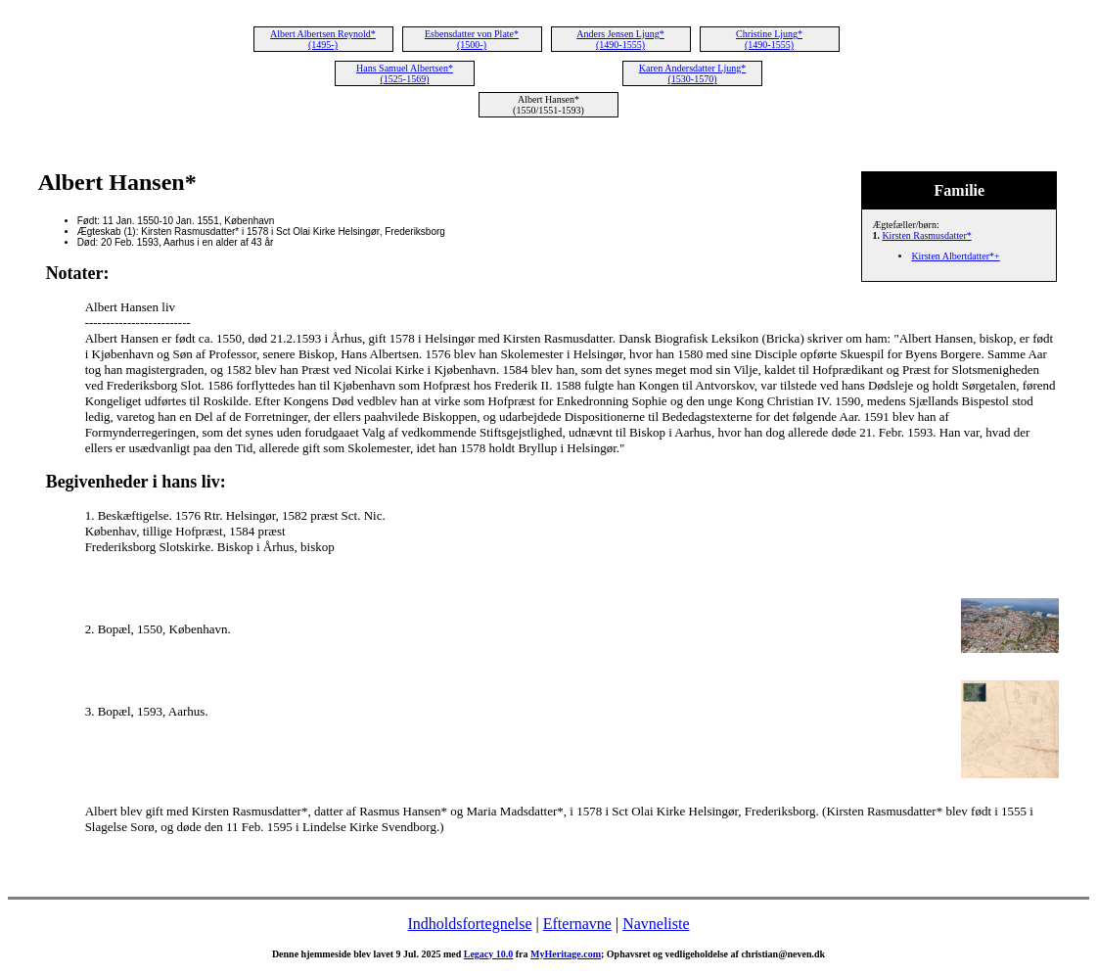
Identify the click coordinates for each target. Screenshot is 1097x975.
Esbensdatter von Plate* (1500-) (472, 39)
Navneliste (655, 923)
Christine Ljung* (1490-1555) (769, 39)
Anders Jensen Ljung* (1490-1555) (619, 39)
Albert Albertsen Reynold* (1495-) (323, 39)
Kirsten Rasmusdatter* (926, 235)
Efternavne (577, 923)
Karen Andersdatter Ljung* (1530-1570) (692, 73)
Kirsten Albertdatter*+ (955, 256)
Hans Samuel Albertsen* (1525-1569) (404, 73)
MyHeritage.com (565, 954)
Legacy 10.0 (489, 954)
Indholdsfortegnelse (469, 923)
